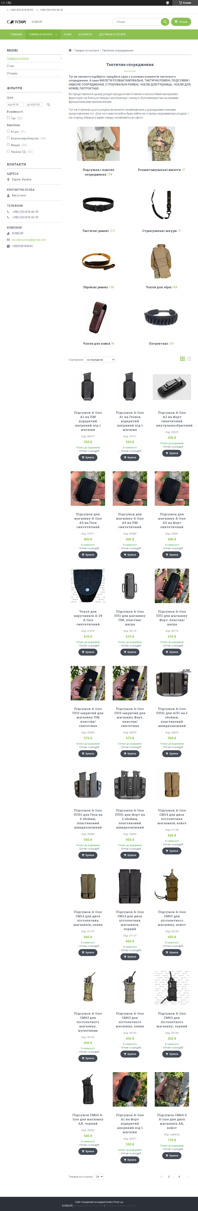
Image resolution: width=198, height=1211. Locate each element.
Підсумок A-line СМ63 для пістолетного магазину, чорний (171, 1019)
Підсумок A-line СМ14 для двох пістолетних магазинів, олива (87, 918)
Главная (16, 34)
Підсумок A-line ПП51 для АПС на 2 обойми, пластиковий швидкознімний (171, 717)
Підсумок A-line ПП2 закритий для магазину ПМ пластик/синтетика (87, 717)
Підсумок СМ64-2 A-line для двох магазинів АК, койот (172, 1121)
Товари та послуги (86, 50)
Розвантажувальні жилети (159, 170)
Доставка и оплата (112, 34)
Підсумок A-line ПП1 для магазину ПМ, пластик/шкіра (129, 617)
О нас (68, 34)
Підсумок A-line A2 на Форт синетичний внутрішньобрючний (174, 418)
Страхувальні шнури (159, 231)
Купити (90, 457)
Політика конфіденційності (120, 1205)
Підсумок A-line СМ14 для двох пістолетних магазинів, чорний (130, 920)
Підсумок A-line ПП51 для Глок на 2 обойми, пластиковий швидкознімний (88, 818)
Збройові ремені (95, 287)
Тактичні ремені (95, 231)
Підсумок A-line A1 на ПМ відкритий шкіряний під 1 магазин (88, 421)
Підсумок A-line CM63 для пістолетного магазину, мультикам (88, 1021)
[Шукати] (165, 22)
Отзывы (12, 73)
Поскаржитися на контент (88, 1205)
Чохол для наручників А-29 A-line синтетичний (88, 617)
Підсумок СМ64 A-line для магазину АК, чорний (87, 1119)
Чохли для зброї (158, 287)
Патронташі (158, 343)
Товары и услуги (40, 34)
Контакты (85, 34)
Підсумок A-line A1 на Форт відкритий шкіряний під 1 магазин (130, 1123)
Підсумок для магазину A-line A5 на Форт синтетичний (172, 520)
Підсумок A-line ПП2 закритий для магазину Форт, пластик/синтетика (129, 717)
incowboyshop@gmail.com (29, 239)
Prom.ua (118, 1202)
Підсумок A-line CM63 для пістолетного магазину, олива (130, 1019)
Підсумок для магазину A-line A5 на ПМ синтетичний (130, 520)
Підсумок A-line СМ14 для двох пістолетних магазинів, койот (171, 816)
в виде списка (189, 360)
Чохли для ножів (96, 343)
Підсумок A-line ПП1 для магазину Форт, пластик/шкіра (171, 617)
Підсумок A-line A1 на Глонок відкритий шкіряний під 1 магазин (130, 421)
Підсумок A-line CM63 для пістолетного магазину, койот (172, 918)
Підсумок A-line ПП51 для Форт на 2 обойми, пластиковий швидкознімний (130, 818)
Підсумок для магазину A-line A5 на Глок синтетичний (88, 520)
